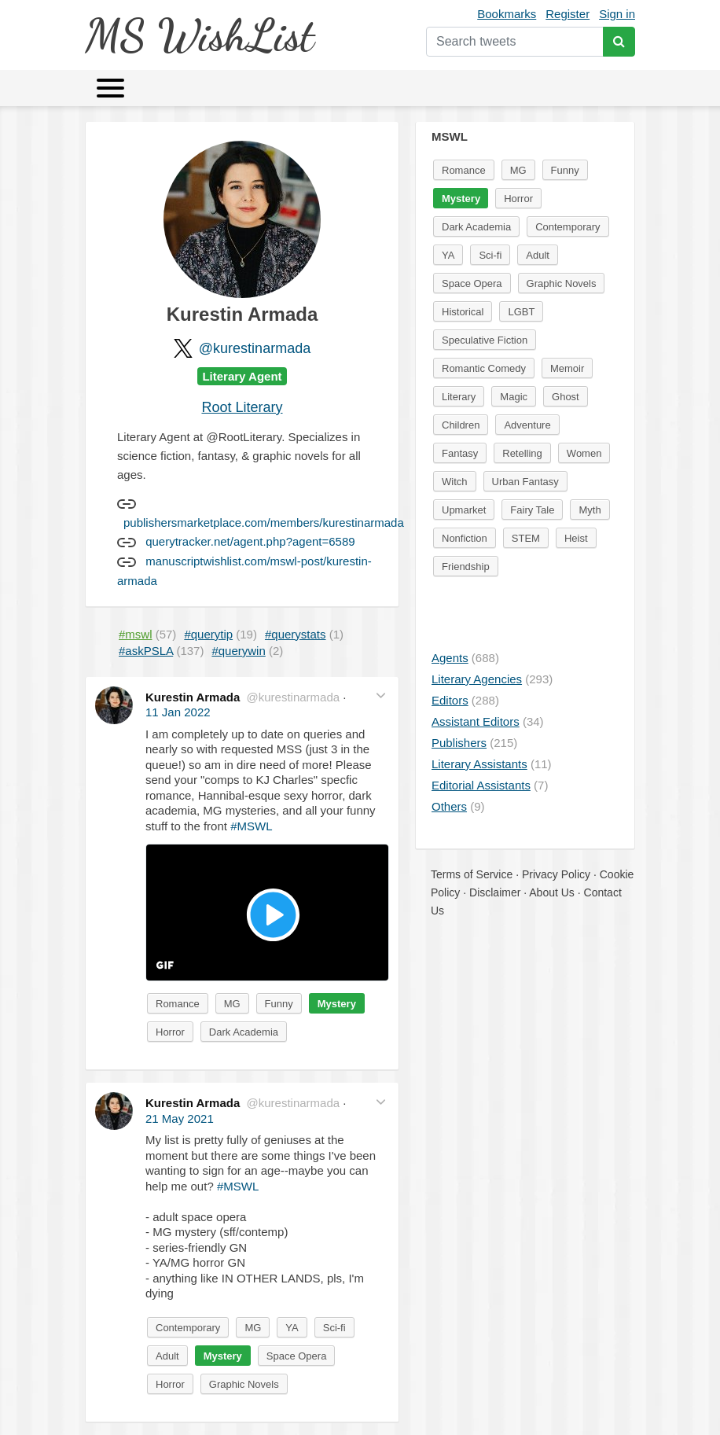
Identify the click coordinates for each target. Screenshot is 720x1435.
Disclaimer (494, 892)
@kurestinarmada (254, 348)
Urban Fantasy (525, 482)
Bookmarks (506, 13)
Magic (513, 397)
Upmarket (464, 510)
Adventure (527, 425)
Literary (459, 397)
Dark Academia (243, 1032)
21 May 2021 (179, 1118)
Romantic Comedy (484, 368)
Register (568, 13)
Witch (455, 482)
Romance (178, 1004)
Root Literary (241, 407)
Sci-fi (334, 1328)
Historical (462, 312)
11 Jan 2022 (178, 712)
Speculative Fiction (484, 340)
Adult (167, 1356)
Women (584, 453)
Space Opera (296, 1356)
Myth (590, 510)
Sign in (617, 13)
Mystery (337, 1004)
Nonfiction (464, 538)
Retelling (522, 453)
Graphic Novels (244, 1384)
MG (232, 1004)
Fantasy (460, 453)
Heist (576, 538)
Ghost (565, 397)
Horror (170, 1032)
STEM (526, 538)
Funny (279, 1004)
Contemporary (188, 1328)
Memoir (567, 368)
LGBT (521, 312)
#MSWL (251, 826)
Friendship (466, 566)
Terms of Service (471, 874)
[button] (381, 695)
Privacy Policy (556, 874)
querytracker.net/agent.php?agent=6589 (249, 541)
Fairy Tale (532, 510)
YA (291, 1328)
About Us (552, 892)
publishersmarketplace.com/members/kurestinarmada (263, 522)
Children (460, 425)
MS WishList (199, 35)
